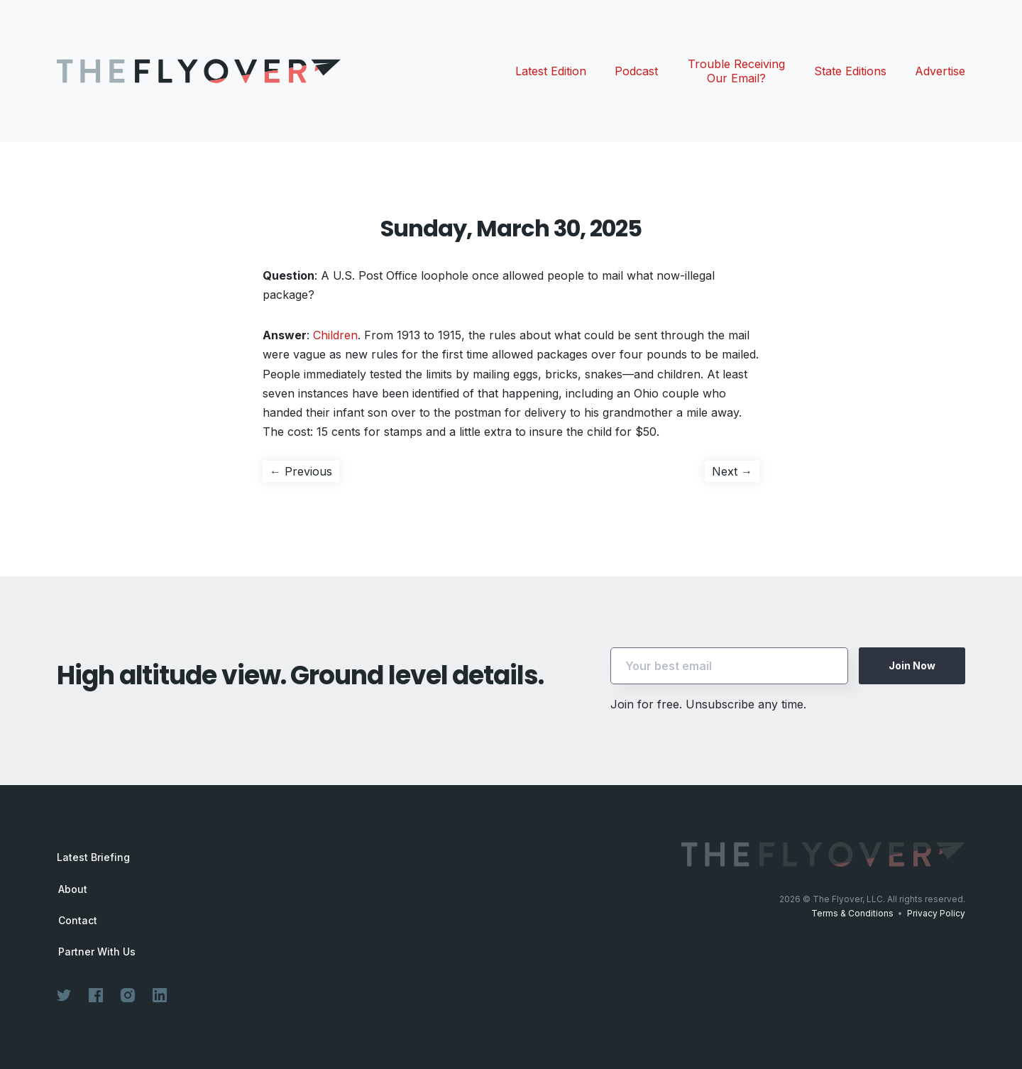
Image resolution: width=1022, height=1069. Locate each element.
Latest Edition (550, 71)
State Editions (850, 71)
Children (335, 335)
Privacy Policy (936, 913)
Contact (77, 920)
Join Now (912, 665)
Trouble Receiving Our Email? (736, 71)
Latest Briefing (93, 857)
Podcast (636, 71)
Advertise (940, 71)
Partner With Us (97, 952)
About (72, 889)
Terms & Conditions (852, 913)
